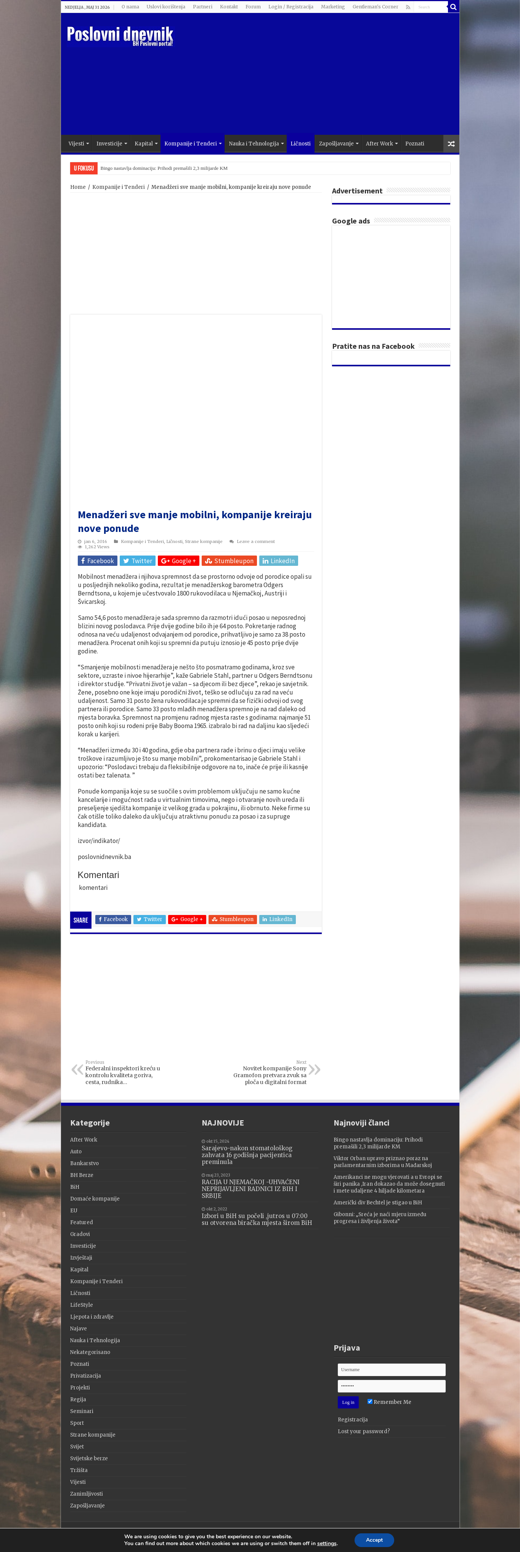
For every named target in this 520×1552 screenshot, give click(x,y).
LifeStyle (81, 1305)
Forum (253, 7)
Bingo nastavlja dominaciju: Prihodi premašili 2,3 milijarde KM (164, 168)
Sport (77, 1423)
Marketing (333, 7)
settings (329, 1544)
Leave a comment (256, 541)
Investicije (109, 144)
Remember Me (389, 1402)
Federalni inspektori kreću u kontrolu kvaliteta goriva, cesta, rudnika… (124, 1073)
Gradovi (80, 1234)
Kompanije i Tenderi (190, 144)
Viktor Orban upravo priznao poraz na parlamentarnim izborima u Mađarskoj (383, 1162)
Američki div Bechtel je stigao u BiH (378, 1202)
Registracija (353, 1419)
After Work (379, 144)
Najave (78, 1328)
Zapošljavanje (336, 144)
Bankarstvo (84, 1163)
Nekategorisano (90, 1352)
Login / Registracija (290, 7)
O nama (130, 7)
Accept (378, 1540)
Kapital (144, 144)
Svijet (77, 1446)
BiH (74, 1187)
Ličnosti (300, 144)
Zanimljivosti (86, 1494)
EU (73, 1210)
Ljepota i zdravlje (92, 1317)
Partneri (202, 7)
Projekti (80, 1387)
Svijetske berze (89, 1458)
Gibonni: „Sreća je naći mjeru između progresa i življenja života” (380, 1218)
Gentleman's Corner (375, 7)
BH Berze (81, 1175)
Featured (81, 1222)
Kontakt (229, 7)
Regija (78, 1399)
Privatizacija (85, 1376)
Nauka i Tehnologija (254, 144)
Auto (76, 1151)
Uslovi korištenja (166, 7)
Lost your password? (364, 1431)
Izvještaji (81, 1258)
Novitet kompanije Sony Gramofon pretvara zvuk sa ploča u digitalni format (267, 1073)
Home (78, 187)
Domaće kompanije (95, 1199)
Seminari (81, 1411)
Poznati (414, 144)
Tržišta (79, 1470)
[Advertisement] (315, 74)
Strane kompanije (204, 541)
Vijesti (76, 144)
